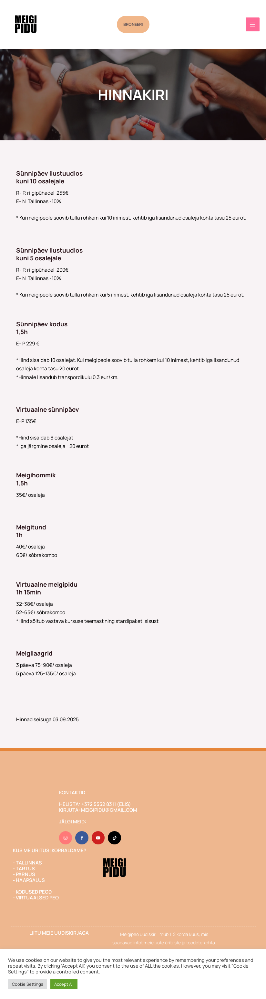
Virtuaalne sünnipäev (47, 409)
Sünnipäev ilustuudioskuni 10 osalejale (49, 177)
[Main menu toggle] (253, 24)
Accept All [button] (64, 984)
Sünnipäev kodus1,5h (41, 328)
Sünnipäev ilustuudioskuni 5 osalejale (49, 254)
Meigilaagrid (34, 653)
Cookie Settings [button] (27, 984)
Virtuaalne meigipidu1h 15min (46, 588)
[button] (133, 24)
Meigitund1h (31, 531)
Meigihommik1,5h (36, 479)
